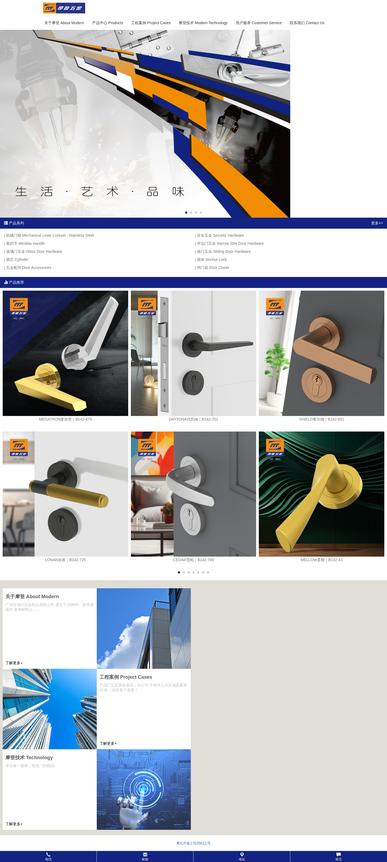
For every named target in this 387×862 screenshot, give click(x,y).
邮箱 (145, 857)
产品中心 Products (107, 23)
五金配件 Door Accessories (29, 267)
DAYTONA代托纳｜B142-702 (193, 419)
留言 (338, 857)
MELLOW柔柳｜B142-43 (322, 560)
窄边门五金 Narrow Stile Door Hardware (230, 243)
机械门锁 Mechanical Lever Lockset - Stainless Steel (50, 235)
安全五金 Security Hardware (220, 235)
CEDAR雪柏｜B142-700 (193, 560)
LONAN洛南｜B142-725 (65, 560)
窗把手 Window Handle (25, 243)
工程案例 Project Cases (151, 23)
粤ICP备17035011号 (193, 843)
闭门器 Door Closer (213, 267)
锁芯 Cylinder (17, 259)
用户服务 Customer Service (259, 23)
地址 (242, 857)
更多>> (377, 223)
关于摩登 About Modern (64, 23)
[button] (193, 856)
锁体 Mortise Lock (212, 259)
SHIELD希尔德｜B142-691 (321, 419)
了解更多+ (14, 663)
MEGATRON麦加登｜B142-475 (65, 419)
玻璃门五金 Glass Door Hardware (34, 251)
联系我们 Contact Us (307, 23)
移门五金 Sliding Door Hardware (224, 251)
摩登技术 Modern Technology (203, 23)
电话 (48, 857)
